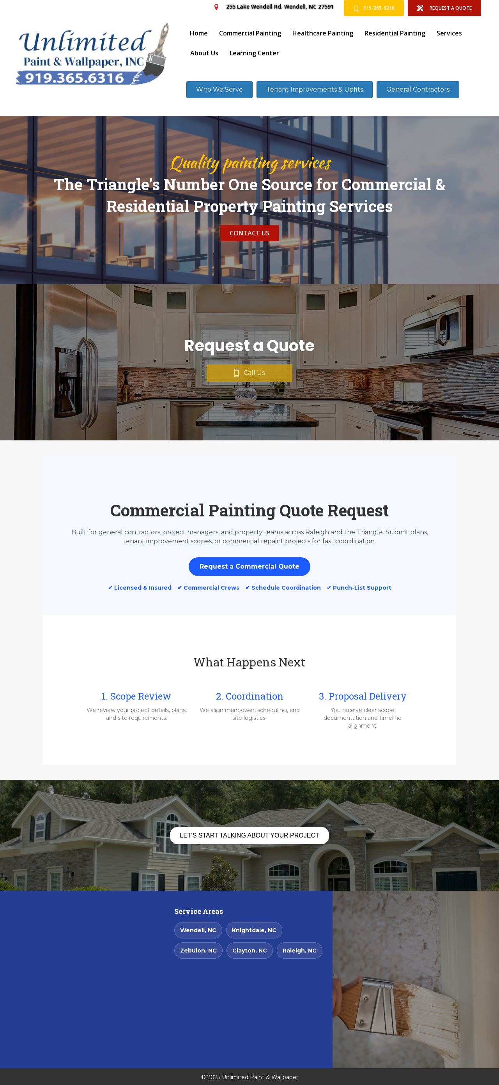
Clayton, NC (249, 950)
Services (449, 33)
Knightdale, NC (254, 930)
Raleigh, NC (300, 950)
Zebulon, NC (198, 950)
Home (199, 33)
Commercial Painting (250, 33)
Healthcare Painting (322, 33)
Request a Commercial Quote (249, 566)
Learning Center (254, 53)
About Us (204, 53)
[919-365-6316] (374, 8)
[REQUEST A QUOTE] (444, 8)
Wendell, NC (198, 930)
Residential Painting (395, 33)
